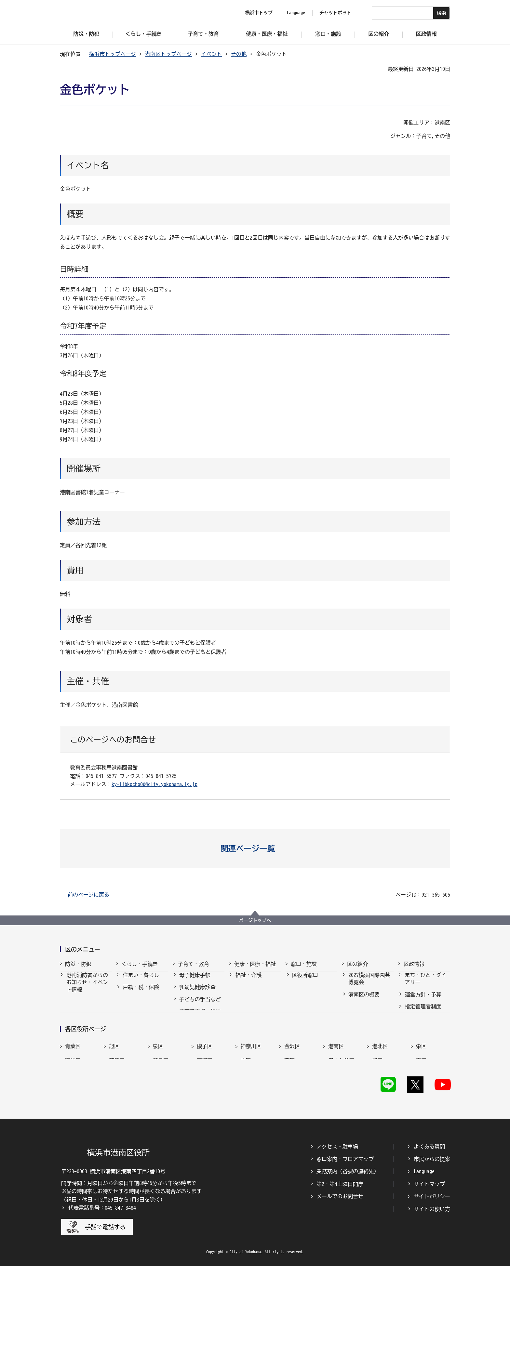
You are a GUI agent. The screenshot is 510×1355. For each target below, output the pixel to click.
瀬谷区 (73, 1136)
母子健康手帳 (194, 980)
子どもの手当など (200, 1005)
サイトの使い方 (432, 1297)
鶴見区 (160, 1136)
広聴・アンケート (425, 1073)
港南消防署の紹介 (87, 1031)
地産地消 (358, 1043)
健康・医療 (248, 992)
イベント (211, 54)
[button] (255, 848)
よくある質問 (429, 1235)
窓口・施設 (304, 964)
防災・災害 (79, 1007)
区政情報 (413, 964)
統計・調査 (418, 1048)
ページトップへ (255, 920)
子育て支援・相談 (200, 1017)
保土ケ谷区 (341, 1136)
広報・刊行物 (420, 1061)
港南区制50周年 (366, 1056)
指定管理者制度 (423, 1012)
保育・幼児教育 (197, 1029)
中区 (246, 1136)
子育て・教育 (193, 964)
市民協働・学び (141, 1005)
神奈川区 (251, 1122)
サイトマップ (429, 1272)
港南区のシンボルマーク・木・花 (369, 1028)
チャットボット (335, 12)
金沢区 (292, 1122)
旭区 (114, 1122)
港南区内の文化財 (369, 1012)
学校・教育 (192, 1066)
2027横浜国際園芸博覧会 (369, 984)
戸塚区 (204, 1136)
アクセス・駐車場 (337, 1235)
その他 (239, 54)
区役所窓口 (305, 980)
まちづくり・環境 (143, 1017)
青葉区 (73, 1122)
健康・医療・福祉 (255, 964)
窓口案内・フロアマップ (345, 1247)
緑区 (377, 1136)
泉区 (158, 1122)
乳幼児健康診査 (197, 992)
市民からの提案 (432, 1247)
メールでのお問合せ (339, 1285)
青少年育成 (192, 1053)
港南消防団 (79, 1043)
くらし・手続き (139, 964)
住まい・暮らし (141, 980)
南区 (421, 1136)
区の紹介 (357, 964)
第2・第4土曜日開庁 (339, 1272)
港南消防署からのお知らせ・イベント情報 (87, 988)
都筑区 (117, 1136)
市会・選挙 (418, 1036)
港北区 (380, 1122)
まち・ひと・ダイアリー (425, 984)
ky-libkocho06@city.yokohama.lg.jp (154, 784)
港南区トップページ (168, 54)
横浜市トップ (259, 12)
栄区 (421, 1122)
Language (424, 1260)
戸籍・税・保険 (141, 992)
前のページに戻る (88, 894)
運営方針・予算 (423, 1000)
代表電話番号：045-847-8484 (102, 1296)
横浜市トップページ (112, 54)
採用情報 (415, 1024)
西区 (289, 1136)
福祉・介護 (248, 980)
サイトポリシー (432, 1285)
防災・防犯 (78, 964)
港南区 (336, 1122)
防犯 (71, 1019)
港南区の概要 (364, 1000)
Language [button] (296, 12)
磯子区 (204, 1122)
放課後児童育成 (197, 1041)
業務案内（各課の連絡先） (347, 1260)
